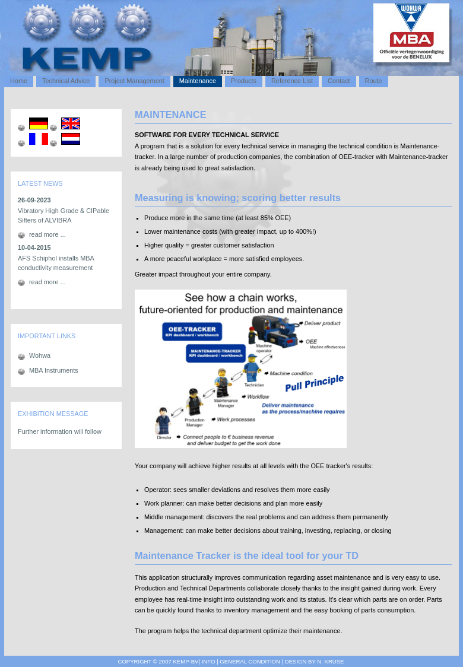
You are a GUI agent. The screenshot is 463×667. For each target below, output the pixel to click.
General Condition (249, 661)
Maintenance (197, 80)
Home (18, 80)
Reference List (292, 80)
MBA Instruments (53, 370)
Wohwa (39, 355)
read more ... (47, 234)
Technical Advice (66, 80)
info (208, 661)
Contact (339, 80)
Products (243, 80)
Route (373, 80)
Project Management (134, 80)
